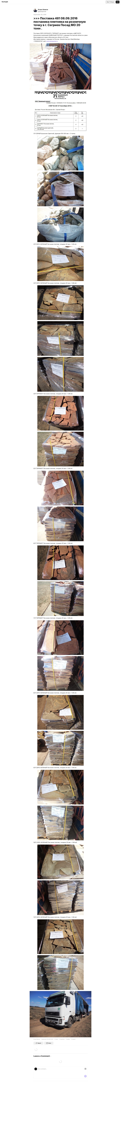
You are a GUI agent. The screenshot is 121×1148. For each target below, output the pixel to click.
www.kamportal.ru (52, 41)
